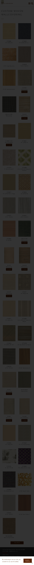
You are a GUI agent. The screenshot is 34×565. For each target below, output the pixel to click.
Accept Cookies (27, 561)
